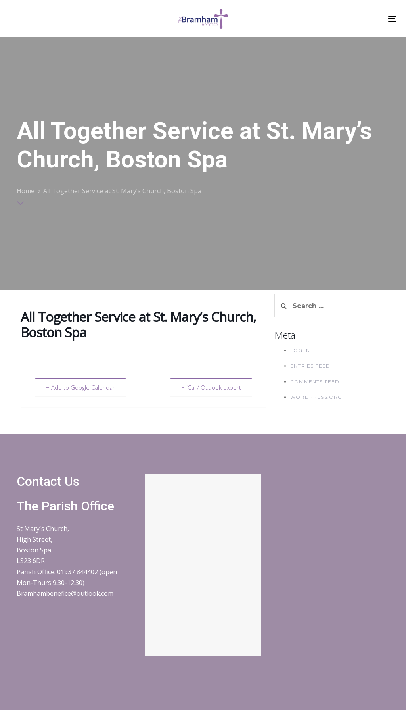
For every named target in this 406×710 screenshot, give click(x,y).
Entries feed (310, 366)
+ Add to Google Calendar (81, 387)
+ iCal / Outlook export (210, 387)
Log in (300, 350)
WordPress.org (316, 397)
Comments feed (315, 382)
